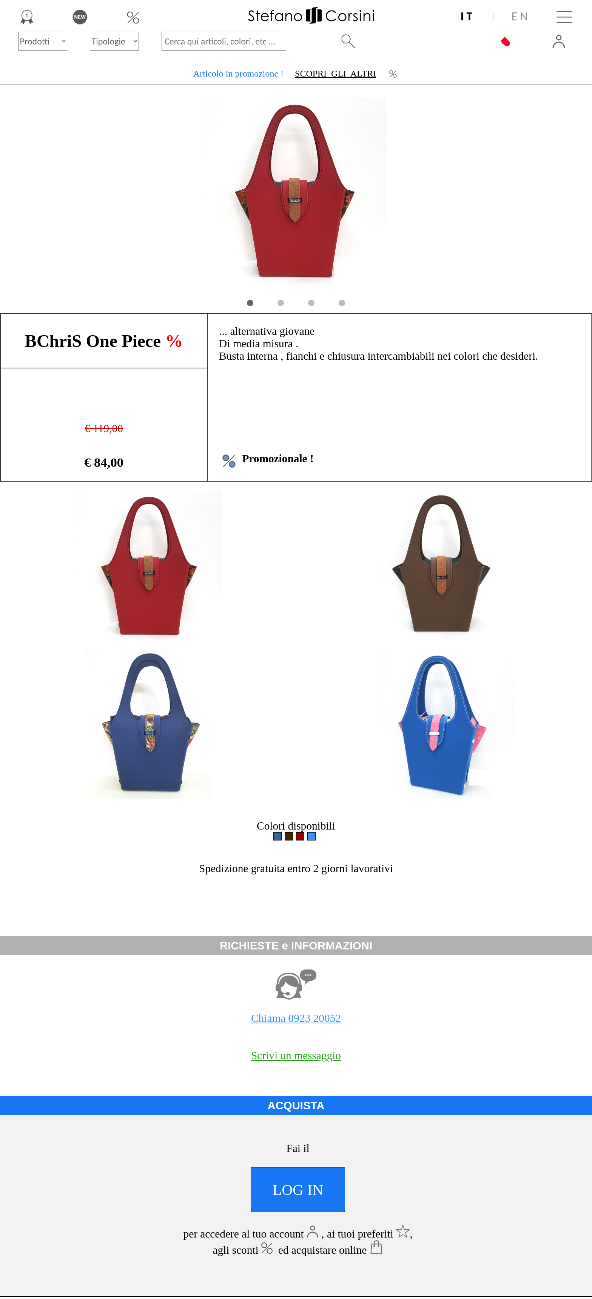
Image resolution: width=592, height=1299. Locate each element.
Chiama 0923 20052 (296, 1018)
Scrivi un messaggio (296, 1055)
